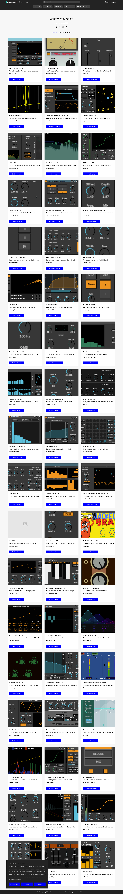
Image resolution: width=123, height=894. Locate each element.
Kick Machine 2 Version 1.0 (55, 824)
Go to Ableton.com (81, 892)
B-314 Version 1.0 (88, 163)
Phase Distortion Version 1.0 (18, 824)
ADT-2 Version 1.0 (15, 210)
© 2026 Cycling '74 (42, 892)
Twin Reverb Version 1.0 (54, 730)
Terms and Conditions (56, 892)
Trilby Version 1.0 (14, 493)
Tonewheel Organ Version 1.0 (55, 588)
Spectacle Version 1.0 (90, 635)
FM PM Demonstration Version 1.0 (57, 115)
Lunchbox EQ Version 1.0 (91, 588)
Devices (54, 32)
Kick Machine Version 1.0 (91, 352)
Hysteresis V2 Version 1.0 (54, 682)
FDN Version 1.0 (88, 871)
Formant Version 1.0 (89, 115)
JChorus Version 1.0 (89, 304)
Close (27, 884)
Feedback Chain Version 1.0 (55, 777)
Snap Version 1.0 (88, 446)
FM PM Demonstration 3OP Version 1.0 (95, 493)
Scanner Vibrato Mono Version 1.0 (94, 210)
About (69, 32)
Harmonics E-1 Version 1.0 (17, 446)
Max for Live (11, 2)
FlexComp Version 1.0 (16, 588)
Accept (40, 884)
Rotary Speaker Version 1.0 (54, 257)
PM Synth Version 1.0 (16, 68)
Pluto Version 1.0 (51, 871)
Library (21, 2)
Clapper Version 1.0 (52, 493)
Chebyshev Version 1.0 (53, 635)
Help (26, 2)
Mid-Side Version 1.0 (89, 777)
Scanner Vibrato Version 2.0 (55, 399)
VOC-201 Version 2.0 (16, 635)
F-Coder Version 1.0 (15, 777)
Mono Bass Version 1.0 (16, 352)
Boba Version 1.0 (88, 730)
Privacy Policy (69, 892)
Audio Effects (47, 7)
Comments (62, 32)
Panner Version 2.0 (89, 68)
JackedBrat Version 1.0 (90, 541)
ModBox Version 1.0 (15, 115)
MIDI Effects (58, 7)
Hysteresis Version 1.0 (53, 446)
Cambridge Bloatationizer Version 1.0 (95, 682)
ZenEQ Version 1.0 (52, 163)
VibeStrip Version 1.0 (16, 682)
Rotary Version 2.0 (89, 399)
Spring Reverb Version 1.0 (17, 257)
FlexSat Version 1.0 (15, 541)
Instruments (37, 7)
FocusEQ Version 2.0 (52, 304)
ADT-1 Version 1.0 (88, 257)
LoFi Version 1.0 (14, 304)
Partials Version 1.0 (15, 399)
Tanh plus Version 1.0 (90, 824)
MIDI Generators (69, 7)
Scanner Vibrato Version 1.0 (55, 210)
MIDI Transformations (83, 7)
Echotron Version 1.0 (15, 730)
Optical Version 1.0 (52, 68)
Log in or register (111, 2)
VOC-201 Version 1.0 (15, 163)
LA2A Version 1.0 (51, 352)
